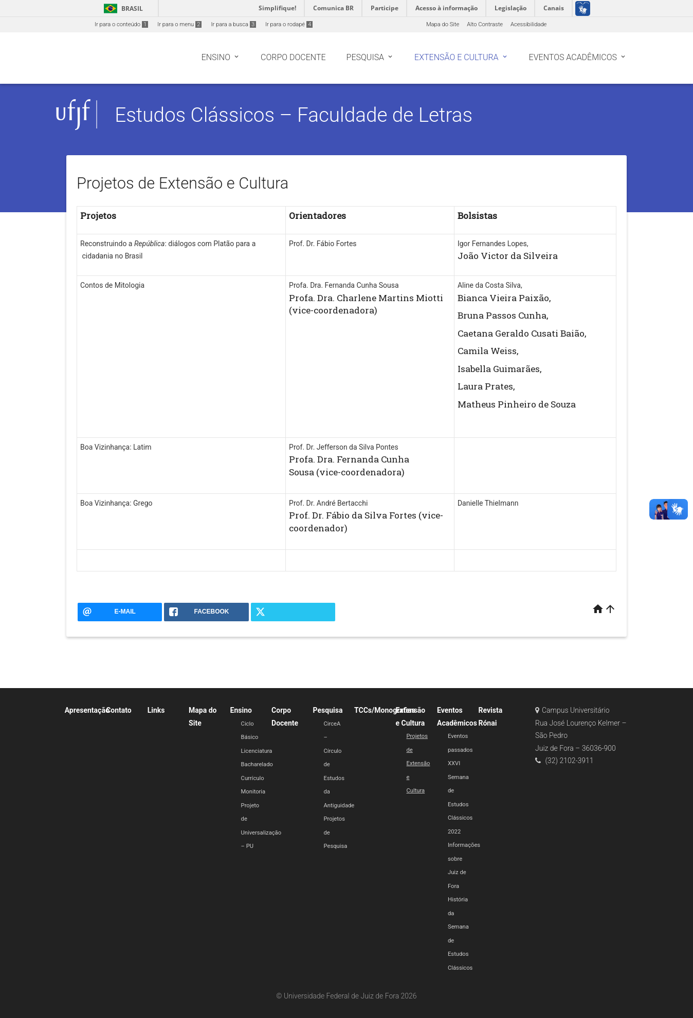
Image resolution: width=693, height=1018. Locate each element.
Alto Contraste (485, 24)
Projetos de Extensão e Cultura (418, 763)
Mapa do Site (442, 24)
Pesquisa (328, 710)
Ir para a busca (233, 24)
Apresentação (87, 710)
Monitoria (253, 791)
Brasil (121, 8)
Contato (119, 710)
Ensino (241, 710)
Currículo (252, 778)
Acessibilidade (528, 24)
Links (156, 710)
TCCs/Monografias (384, 710)
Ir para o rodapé (289, 24)
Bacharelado (257, 764)
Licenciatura (256, 751)
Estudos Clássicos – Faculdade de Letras (293, 114)
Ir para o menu (179, 24)
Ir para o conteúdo (121, 24)
